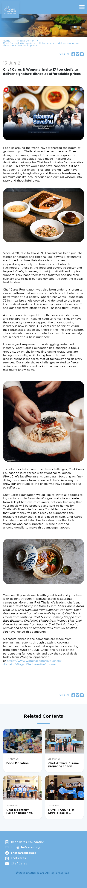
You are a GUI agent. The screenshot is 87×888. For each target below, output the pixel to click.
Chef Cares (19, 863)
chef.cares (18, 858)
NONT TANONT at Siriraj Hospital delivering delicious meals (62, 812)
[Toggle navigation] (82, 7)
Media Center (25, 41)
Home (6, 41)
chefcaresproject (23, 853)
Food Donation (17, 763)
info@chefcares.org (25, 847)
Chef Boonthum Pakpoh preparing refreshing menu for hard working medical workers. (21, 812)
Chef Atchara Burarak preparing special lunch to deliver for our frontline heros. (64, 765)
